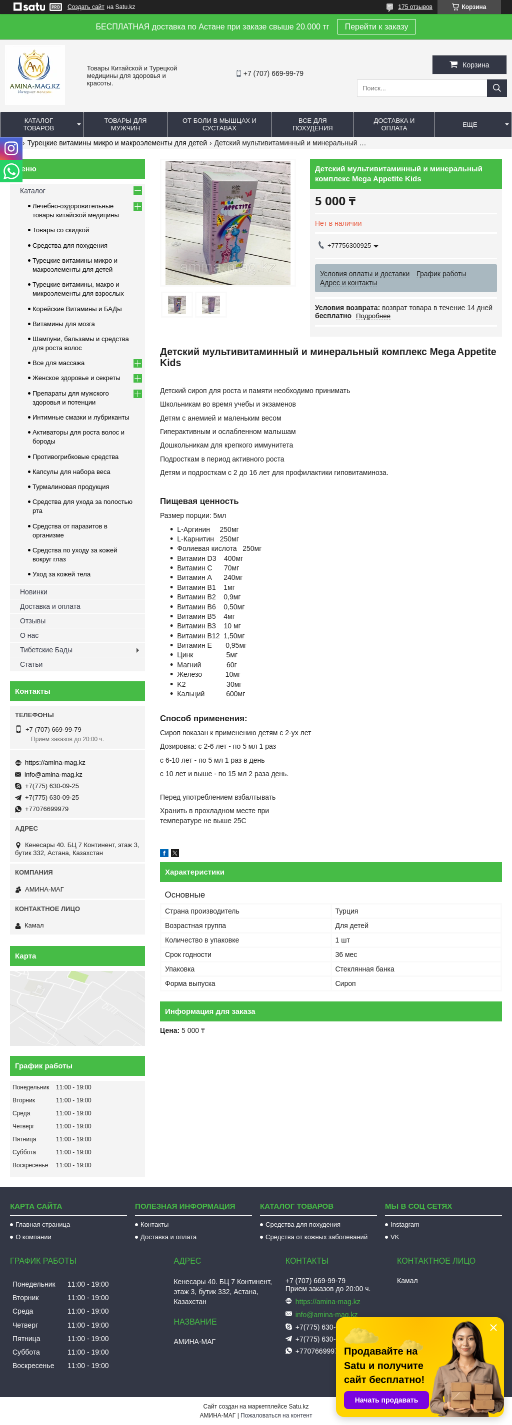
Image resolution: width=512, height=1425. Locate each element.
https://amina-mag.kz (55, 762)
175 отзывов (415, 6)
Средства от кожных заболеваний (317, 1237)
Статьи (31, 664)
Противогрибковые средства (75, 457)
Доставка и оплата (394, 124)
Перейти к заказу (376, 26)
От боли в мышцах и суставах (219, 124)
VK (394, 1237)
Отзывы (33, 621)
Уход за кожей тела (61, 574)
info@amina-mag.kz (53, 774)
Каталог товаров (39, 124)
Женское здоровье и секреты (76, 378)
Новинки (34, 592)
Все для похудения (312, 124)
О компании (34, 1237)
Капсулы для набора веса (71, 471)
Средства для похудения (70, 245)
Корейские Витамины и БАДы (77, 309)
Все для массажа (58, 363)
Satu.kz (298, 1406)
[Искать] (497, 88)
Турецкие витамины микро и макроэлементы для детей (118, 143)
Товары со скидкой (60, 230)
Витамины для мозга (63, 324)
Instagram (405, 1224)
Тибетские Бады (46, 650)
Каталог (33, 191)
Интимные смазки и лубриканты (81, 417)
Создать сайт (86, 6)
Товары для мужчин (125, 124)
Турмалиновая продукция (71, 486)
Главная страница (43, 1224)
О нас (29, 635)
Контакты (154, 1224)
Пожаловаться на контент (276, 1415)
